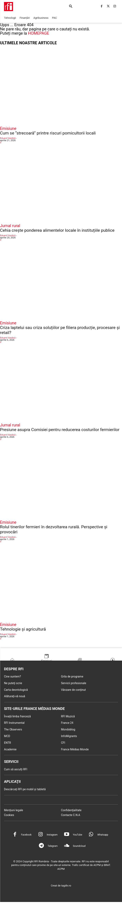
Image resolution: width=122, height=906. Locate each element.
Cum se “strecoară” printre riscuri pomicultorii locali (48, 133)
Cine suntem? (12, 676)
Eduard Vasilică (7, 138)
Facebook (26, 835)
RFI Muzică (68, 716)
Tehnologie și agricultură (23, 629)
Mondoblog (68, 729)
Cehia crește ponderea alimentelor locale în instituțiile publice (57, 230)
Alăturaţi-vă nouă (14, 696)
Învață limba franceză (17, 716)
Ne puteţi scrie (13, 683)
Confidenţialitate (71, 810)
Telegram (53, 846)
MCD (7, 736)
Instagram (52, 835)
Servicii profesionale (73, 683)
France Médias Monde (75, 749)
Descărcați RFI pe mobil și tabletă (25, 789)
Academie (10, 749)
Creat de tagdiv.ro (61, 885)
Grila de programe (72, 676)
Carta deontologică (16, 689)
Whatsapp (102, 835)
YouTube (77, 835)
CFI (63, 742)
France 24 (67, 722)
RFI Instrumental (14, 722)
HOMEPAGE (38, 33)
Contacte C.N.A (70, 815)
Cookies (9, 815)
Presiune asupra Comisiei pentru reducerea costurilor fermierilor (59, 429)
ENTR (7, 742)
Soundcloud (79, 846)
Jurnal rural (10, 225)
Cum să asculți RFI (15, 769)
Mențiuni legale (13, 810)
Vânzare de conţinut (73, 689)
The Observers (13, 729)
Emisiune (8, 128)
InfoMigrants (69, 736)
